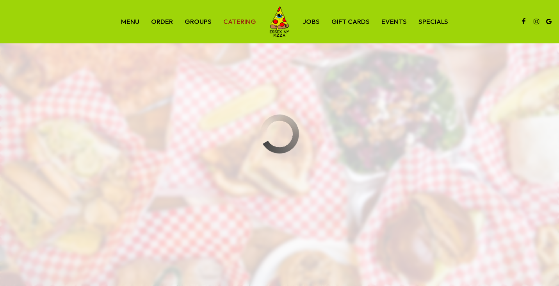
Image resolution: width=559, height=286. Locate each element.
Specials (433, 21)
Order (162, 21)
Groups (198, 21)
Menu (130, 21)
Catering (239, 21)
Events (394, 21)
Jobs (311, 21)
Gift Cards (350, 21)
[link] (279, 21)
